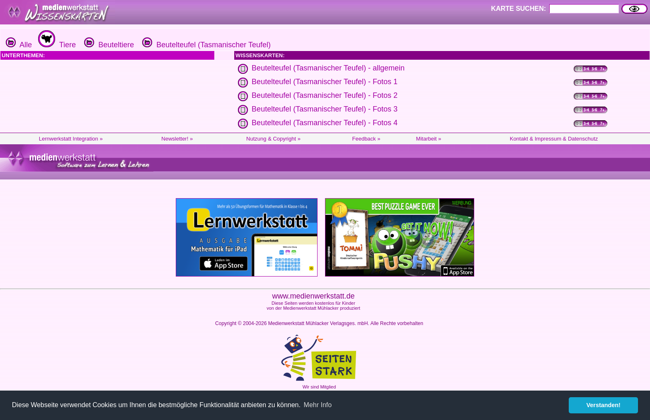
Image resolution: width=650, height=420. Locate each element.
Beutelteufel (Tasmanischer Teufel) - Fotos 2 (325, 95)
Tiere (56, 45)
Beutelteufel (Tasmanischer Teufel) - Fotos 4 (325, 123)
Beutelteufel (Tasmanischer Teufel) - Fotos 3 (325, 109)
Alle (19, 45)
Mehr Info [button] (318, 404)
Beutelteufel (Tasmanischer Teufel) (205, 45)
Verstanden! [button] (604, 405)
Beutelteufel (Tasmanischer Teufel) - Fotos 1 (325, 82)
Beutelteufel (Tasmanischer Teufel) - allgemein (328, 68)
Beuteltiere (108, 45)
